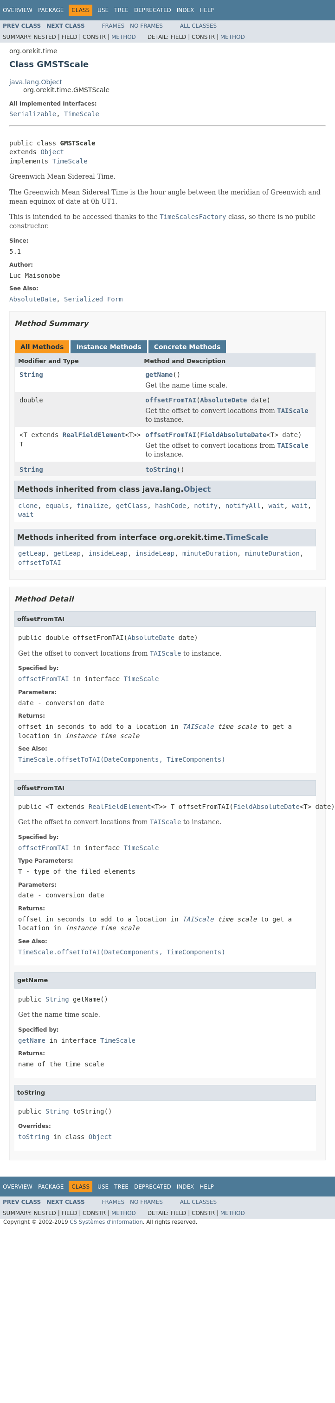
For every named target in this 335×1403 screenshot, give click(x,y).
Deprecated (152, 10)
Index (185, 10)
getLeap (31, 553)
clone (28, 505)
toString (160, 469)
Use (103, 10)
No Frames (146, 26)
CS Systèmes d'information (106, 1222)
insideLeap (108, 553)
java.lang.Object (35, 82)
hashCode (170, 505)
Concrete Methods (187, 347)
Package (51, 10)
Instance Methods (108, 347)
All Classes (198, 26)
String (31, 374)
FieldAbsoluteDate (233, 434)
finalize (92, 505)
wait (276, 505)
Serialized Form (93, 299)
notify (206, 505)
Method (123, 37)
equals (57, 505)
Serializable (32, 114)
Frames (113, 26)
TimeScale (81, 114)
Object (52, 152)
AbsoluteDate (223, 400)
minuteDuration (209, 553)
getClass (131, 505)
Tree (121, 10)
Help (207, 10)
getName (159, 374)
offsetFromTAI (170, 400)
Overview (17, 10)
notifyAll (243, 505)
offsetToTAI (39, 562)
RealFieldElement (94, 434)
